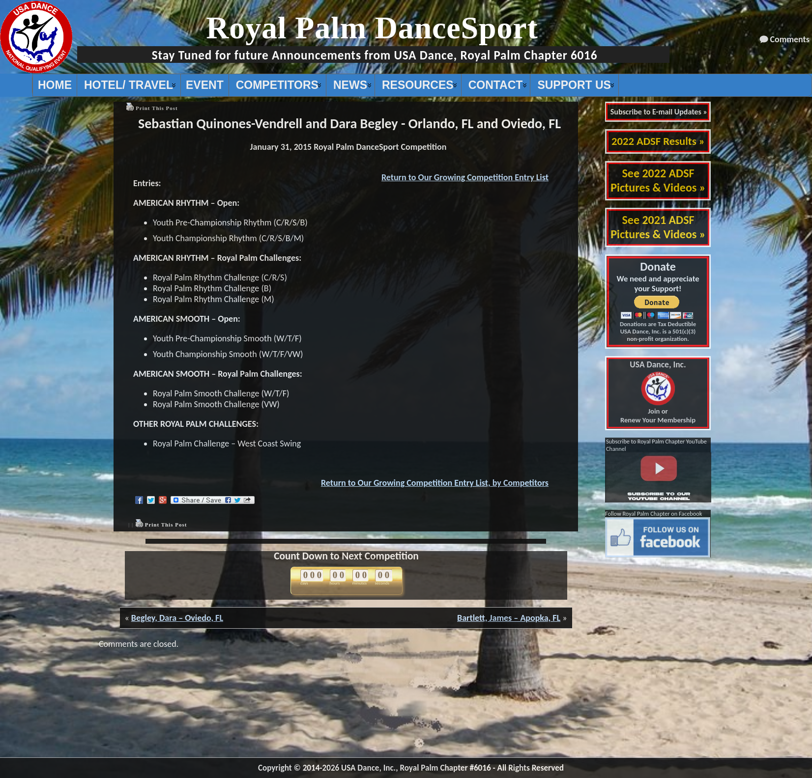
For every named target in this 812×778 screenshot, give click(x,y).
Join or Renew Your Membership (658, 392)
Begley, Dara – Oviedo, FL (177, 617)
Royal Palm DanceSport (372, 27)
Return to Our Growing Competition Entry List (465, 177)
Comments (790, 39)
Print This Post (157, 108)
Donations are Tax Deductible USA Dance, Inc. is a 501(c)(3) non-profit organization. (658, 331)
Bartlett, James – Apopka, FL (508, 617)
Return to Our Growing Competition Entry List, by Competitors (435, 482)
